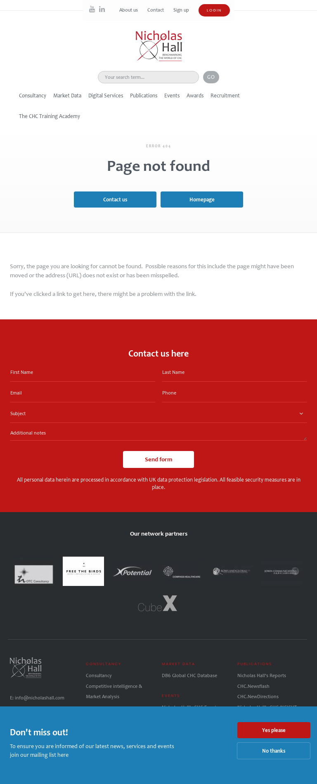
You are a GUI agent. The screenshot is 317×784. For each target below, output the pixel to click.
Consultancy (99, 675)
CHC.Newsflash (253, 686)
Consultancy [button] (32, 95)
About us (129, 10)
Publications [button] (143, 95)
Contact (156, 10)
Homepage (202, 199)
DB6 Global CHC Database (189, 675)
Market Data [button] (67, 95)
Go (211, 77)
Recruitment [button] (225, 95)
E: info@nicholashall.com (37, 698)
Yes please (274, 730)
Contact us (115, 199)
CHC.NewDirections (258, 696)
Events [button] (172, 95)
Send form (158, 459)
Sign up (181, 10)
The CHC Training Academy (49, 116)
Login (214, 10)
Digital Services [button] (105, 95)
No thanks (273, 750)
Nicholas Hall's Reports (261, 675)
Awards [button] (195, 95)
